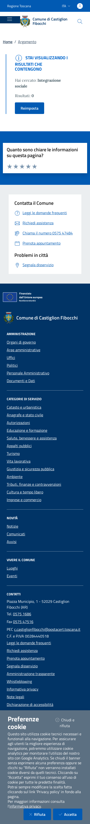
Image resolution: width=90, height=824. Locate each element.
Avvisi (12, 542)
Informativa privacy (22, 689)
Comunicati (16, 534)
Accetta (70, 814)
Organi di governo (21, 342)
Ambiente (15, 476)
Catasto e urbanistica (24, 407)
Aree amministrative (23, 350)
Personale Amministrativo (28, 373)
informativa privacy (25, 806)
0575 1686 (22, 614)
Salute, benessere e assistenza (32, 438)
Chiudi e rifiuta (68, 723)
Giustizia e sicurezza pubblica (30, 469)
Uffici (11, 357)
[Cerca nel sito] (80, 21)
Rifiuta (40, 814)
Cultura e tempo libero (25, 492)
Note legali (15, 697)
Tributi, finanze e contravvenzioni (34, 484)
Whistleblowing (19, 681)
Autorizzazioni (18, 422)
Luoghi (12, 568)
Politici (12, 365)
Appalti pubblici (19, 446)
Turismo (13, 453)
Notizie (12, 526)
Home (7, 42)
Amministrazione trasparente (31, 674)
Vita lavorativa (18, 461)
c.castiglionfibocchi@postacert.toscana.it (47, 629)
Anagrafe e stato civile (25, 415)
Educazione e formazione (27, 430)
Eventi (12, 576)
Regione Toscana (19, 5)
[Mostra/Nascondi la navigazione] (9, 19)
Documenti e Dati (21, 381)
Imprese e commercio (24, 500)
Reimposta (29, 108)
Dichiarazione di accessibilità (30, 704)
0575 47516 (23, 622)
